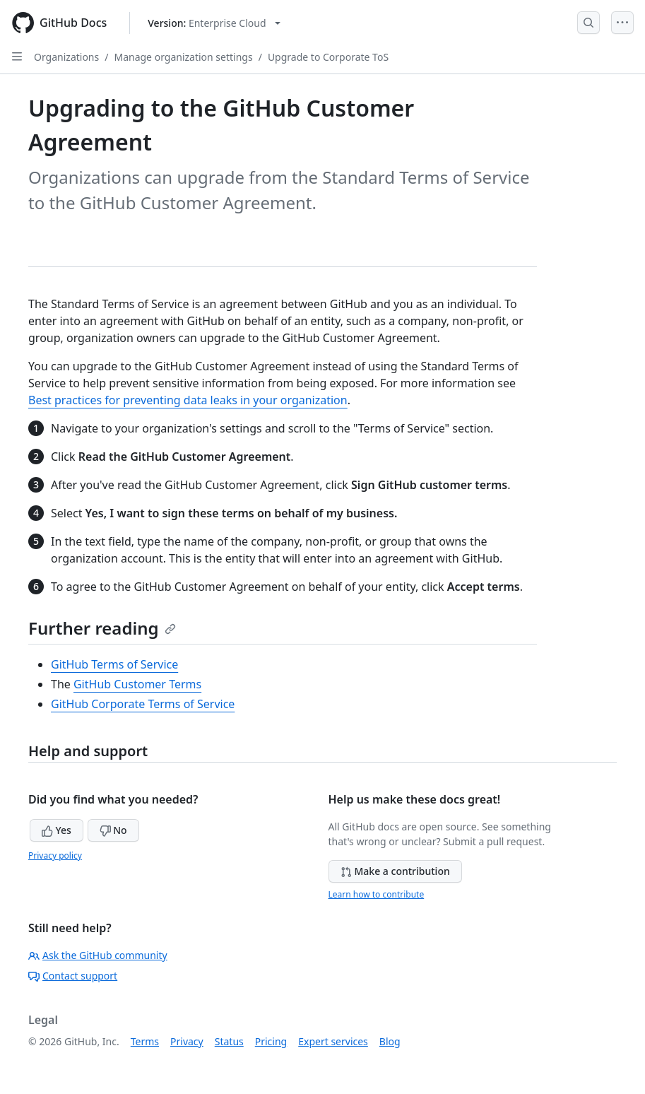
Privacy (186, 1041)
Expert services (333, 1041)
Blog (390, 1041)
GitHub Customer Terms (137, 684)
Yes (56, 830)
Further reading (102, 628)
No (113, 830)
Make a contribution (395, 871)
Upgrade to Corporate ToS (328, 57)
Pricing (271, 1041)
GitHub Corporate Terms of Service (143, 704)
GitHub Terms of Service (114, 664)
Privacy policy (55, 855)
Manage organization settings (183, 57)
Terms (145, 1041)
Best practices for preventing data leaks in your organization (188, 400)
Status (229, 1041)
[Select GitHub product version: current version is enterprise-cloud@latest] (213, 23)
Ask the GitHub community (97, 955)
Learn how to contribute (377, 894)
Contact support (72, 975)
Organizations (66, 57)
